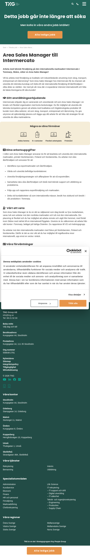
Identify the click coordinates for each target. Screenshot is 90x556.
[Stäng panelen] (86, 251)
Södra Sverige (9, 529)
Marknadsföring (10, 504)
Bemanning (8, 469)
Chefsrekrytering (10, 507)
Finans (6, 494)
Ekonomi (7, 491)
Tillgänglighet (9, 367)
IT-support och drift (57, 490)
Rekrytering (8, 466)
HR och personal (10, 497)
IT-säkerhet (54, 496)
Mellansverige (53, 523)
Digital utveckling (56, 493)
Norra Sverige (53, 529)
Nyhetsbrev (8, 358)
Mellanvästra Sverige (56, 526)
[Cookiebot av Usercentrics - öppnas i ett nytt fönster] (68, 251)
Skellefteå (7, 452)
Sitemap (7, 361)
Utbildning (51, 469)
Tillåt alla (73, 303)
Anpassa (44, 303)
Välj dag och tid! (10, 327)
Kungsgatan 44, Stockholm (15, 335)
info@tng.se (8, 315)
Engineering (54, 502)
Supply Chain (55, 508)
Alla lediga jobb (45, 34)
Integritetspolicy (10, 364)
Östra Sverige (9, 523)
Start (4, 47)
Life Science (52, 484)
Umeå (5, 443)
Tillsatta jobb (13, 47)
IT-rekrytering (53, 487)
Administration (9, 484)
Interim (50, 466)
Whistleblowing (10, 370)
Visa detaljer (74, 294)
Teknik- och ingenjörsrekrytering (61, 499)
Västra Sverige (9, 526)
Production (54, 505)
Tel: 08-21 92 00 (10, 318)
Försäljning (8, 501)
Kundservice (8, 487)
